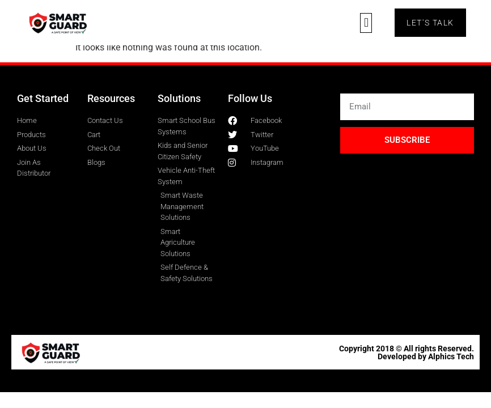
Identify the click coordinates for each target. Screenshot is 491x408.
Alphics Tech (451, 356)
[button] (366, 23)
